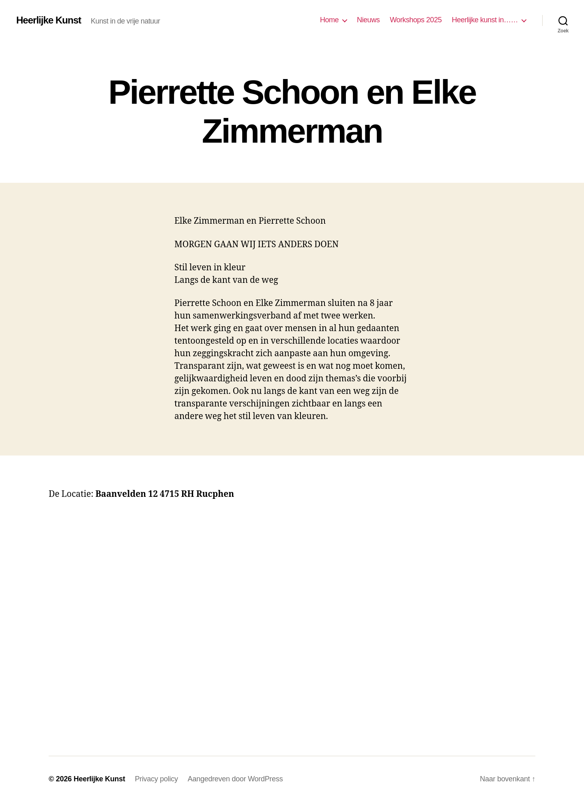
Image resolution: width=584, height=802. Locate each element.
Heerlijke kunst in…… (485, 20)
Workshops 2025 (416, 20)
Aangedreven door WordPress (235, 779)
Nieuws (368, 20)
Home (329, 20)
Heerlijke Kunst (48, 20)
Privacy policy (156, 779)
